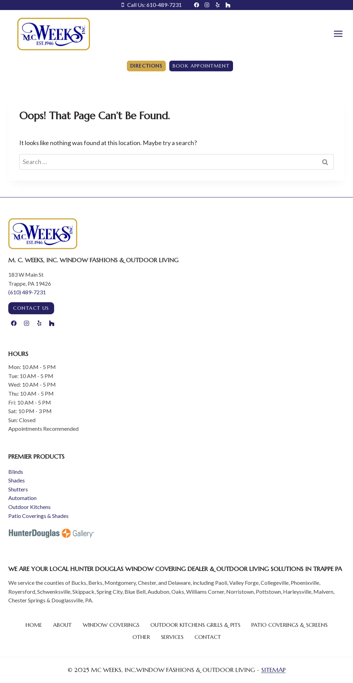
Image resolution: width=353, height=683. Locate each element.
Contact (207, 636)
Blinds (15, 471)
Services (172, 636)
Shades (16, 480)
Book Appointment (201, 66)
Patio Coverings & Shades (38, 515)
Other (141, 636)
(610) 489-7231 (27, 292)
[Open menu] (338, 34)
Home (34, 624)
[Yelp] (218, 5)
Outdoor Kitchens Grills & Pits (195, 624)
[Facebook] (197, 5)
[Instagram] (207, 5)
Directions (146, 66)
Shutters (18, 489)
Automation (22, 498)
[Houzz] (228, 5)
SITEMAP (273, 670)
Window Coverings (111, 624)
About (62, 624)
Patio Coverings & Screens (289, 624)
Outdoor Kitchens (29, 506)
